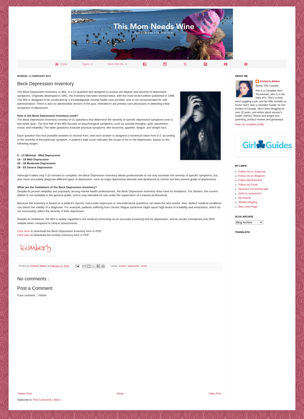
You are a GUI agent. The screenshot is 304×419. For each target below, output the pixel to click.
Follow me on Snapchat (251, 171)
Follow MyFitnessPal (250, 180)
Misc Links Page (247, 206)
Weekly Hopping (247, 202)
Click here (23, 231)
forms (144, 266)
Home (120, 393)
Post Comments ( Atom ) (47, 399)
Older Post (215, 393)
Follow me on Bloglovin (251, 175)
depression (134, 266)
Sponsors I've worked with (253, 189)
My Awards (244, 197)
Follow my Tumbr (248, 184)
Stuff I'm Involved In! (250, 193)
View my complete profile (249, 124)
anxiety (123, 266)
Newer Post (25, 393)
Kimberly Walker (270, 81)
